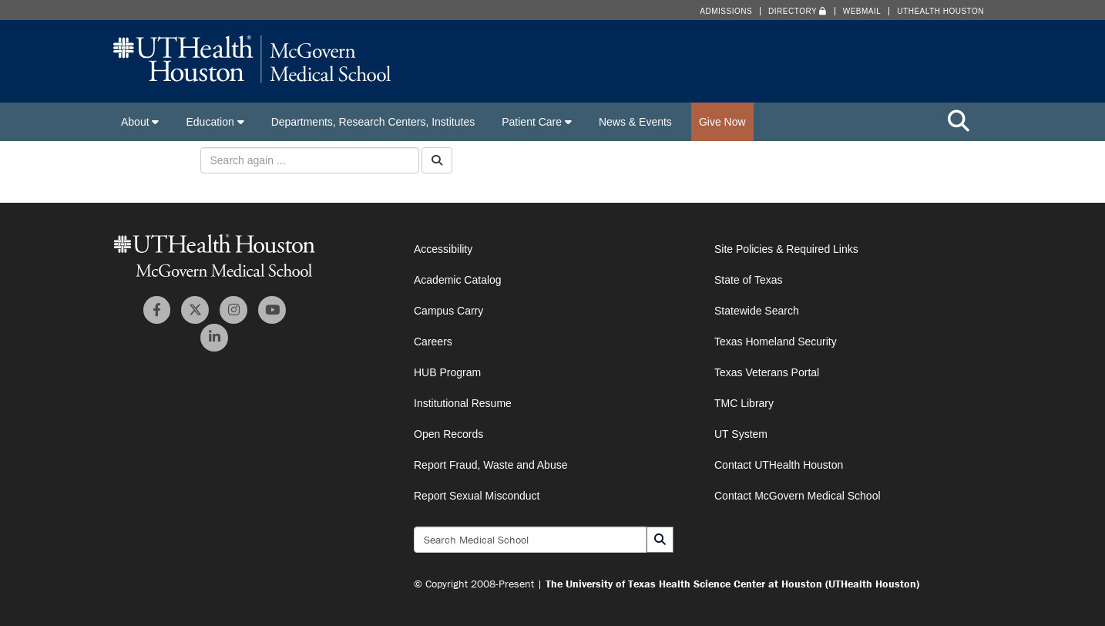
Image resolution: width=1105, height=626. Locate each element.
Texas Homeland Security (775, 341)
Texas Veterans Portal (766, 372)
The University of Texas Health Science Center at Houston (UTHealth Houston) (732, 584)
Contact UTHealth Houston (778, 465)
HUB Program (447, 372)
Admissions (726, 11)
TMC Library (744, 403)
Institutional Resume (463, 403)
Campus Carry (448, 311)
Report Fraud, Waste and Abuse (490, 465)
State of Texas (748, 280)
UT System (740, 434)
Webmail (862, 11)
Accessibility (443, 249)
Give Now (722, 122)
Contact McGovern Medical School (797, 496)
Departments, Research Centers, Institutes (373, 122)
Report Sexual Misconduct (476, 496)
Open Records (448, 434)
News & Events (635, 122)
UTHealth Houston (940, 11)
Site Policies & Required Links (786, 249)
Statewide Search (756, 311)
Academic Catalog (458, 280)
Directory (797, 11)
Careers (433, 341)
